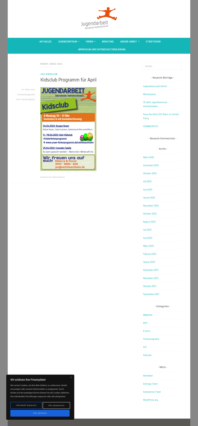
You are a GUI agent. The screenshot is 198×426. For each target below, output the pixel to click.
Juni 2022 (147, 238)
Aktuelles (45, 42)
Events (146, 331)
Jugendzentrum (67, 42)
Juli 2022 (147, 230)
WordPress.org (150, 400)
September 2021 (151, 294)
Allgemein (148, 315)
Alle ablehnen (56, 406)
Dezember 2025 (151, 165)
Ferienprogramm (151, 339)
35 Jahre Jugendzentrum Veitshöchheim (155, 104)
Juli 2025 (147, 181)
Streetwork (153, 42)
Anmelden (148, 376)
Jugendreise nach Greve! (155, 86)
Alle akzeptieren (40, 413)
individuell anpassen (26, 406)
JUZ (42, 74)
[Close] (71, 379)
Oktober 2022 (150, 214)
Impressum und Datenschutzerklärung (102, 49)
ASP (145, 323)
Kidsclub (52, 74)
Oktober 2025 (150, 173)
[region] (40, 398)
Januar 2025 (149, 197)
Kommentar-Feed (152, 392)
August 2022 (149, 222)
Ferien (89, 42)
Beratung (108, 42)
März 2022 (148, 246)
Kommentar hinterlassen (52, 177)
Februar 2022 (149, 254)
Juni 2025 (147, 189)
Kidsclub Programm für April (68, 80)
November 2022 (151, 206)
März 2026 (148, 157)
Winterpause (149, 94)
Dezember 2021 (151, 270)
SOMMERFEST (150, 126)
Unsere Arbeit (128, 42)
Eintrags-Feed (150, 384)
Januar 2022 (149, 262)
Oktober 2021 (149, 286)
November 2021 (151, 278)
